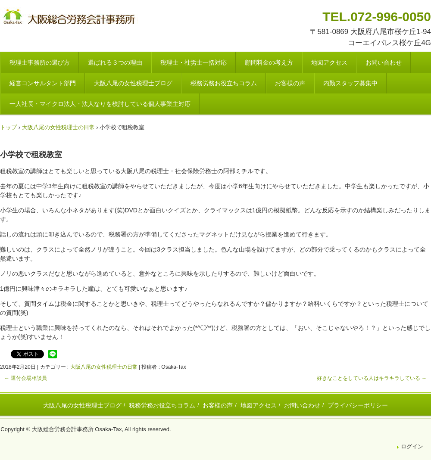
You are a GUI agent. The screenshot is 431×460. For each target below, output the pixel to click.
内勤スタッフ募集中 (350, 83)
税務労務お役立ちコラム (224, 83)
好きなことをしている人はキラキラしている (372, 378)
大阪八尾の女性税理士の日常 (103, 367)
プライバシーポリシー (358, 405)
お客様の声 (290, 83)
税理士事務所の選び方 (39, 62)
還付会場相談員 (25, 378)
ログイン (412, 446)
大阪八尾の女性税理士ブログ (133, 83)
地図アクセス (329, 62)
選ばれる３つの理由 (115, 62)
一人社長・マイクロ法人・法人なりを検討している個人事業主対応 (100, 103)
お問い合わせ (383, 62)
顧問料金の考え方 (269, 62)
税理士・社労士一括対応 (193, 62)
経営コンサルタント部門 (42, 83)
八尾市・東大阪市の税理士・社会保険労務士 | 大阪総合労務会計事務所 (70, 18)
